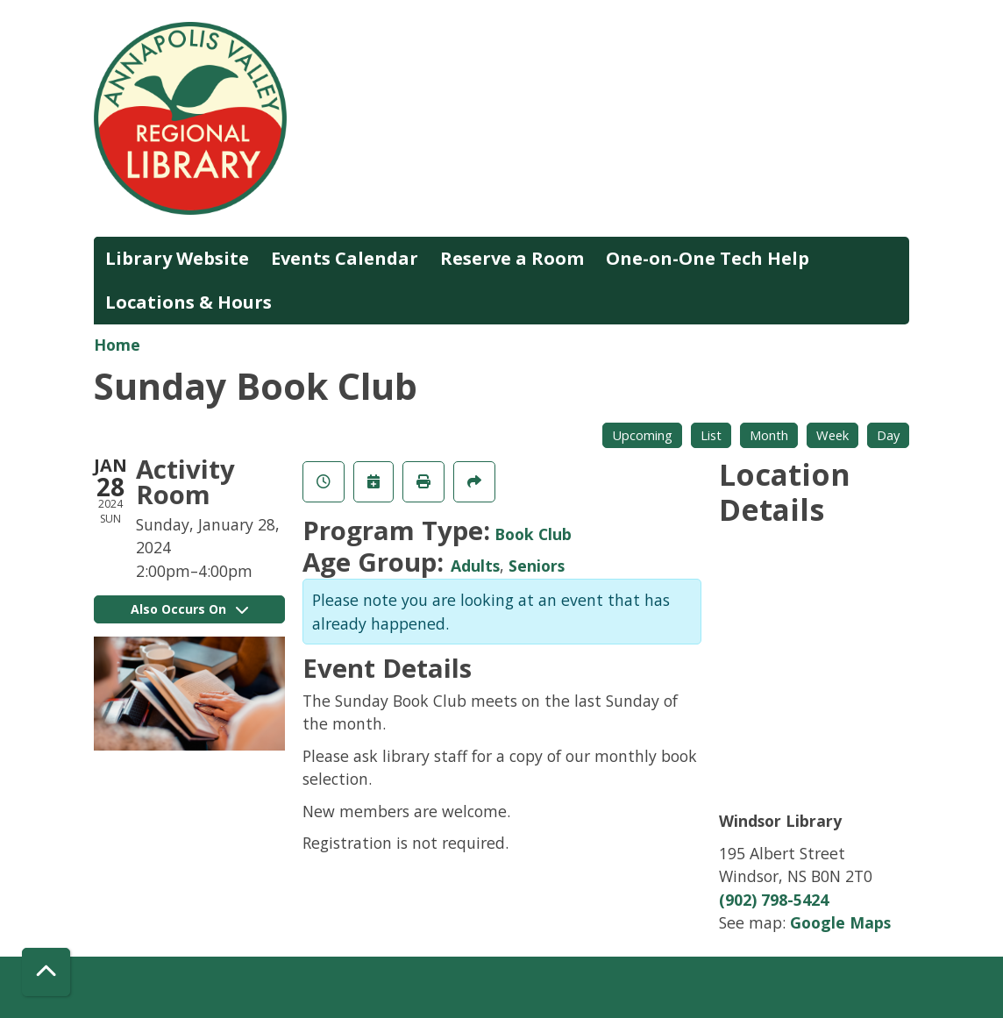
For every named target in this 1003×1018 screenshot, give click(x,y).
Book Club (533, 534)
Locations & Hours (188, 302)
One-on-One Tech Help (707, 258)
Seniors (537, 565)
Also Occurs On (189, 609)
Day (888, 435)
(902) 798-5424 (774, 899)
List (711, 435)
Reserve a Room (512, 258)
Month (769, 435)
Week (832, 435)
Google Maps (840, 922)
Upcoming (642, 435)
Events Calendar (344, 258)
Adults (475, 565)
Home (117, 344)
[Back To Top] (46, 972)
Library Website (177, 258)
